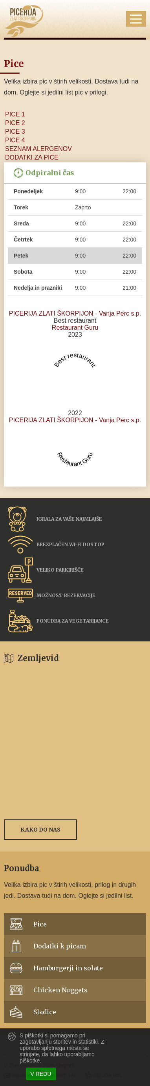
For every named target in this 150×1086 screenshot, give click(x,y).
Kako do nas (40, 829)
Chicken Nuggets (60, 990)
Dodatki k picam (59, 946)
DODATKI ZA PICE (32, 157)
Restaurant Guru (75, 327)
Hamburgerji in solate (68, 968)
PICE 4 (15, 140)
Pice (40, 924)
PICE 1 (15, 114)
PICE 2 (15, 123)
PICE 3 (15, 131)
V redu (41, 1074)
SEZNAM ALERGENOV (38, 148)
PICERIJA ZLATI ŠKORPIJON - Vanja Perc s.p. (75, 313)
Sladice (44, 1012)
